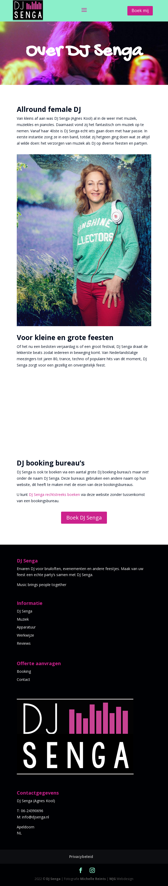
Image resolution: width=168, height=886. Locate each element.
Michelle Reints (93, 879)
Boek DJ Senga (84, 517)
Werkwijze (25, 635)
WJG (112, 879)
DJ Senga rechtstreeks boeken (54, 494)
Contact (23, 679)
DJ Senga (24, 611)
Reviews (24, 643)
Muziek (23, 619)
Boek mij (140, 10)
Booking (24, 671)
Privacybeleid (81, 856)
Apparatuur (26, 627)
